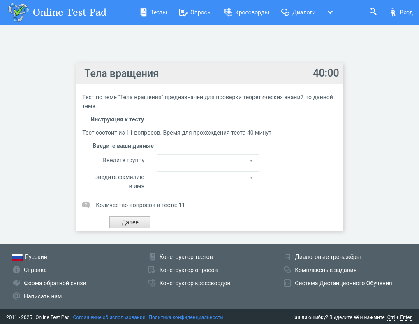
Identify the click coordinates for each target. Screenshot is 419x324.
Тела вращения (121, 73)
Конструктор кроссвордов (195, 283)
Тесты (153, 12)
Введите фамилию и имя (120, 181)
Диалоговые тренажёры (328, 257)
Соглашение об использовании (109, 317)
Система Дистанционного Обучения (343, 283)
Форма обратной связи (55, 283)
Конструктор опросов (189, 270)
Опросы (195, 12)
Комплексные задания (325, 270)
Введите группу (123, 160)
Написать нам (43, 296)
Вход (401, 12)
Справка (35, 270)
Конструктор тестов (186, 257)
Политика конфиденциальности (186, 317)
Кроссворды (246, 12)
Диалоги (298, 12)
